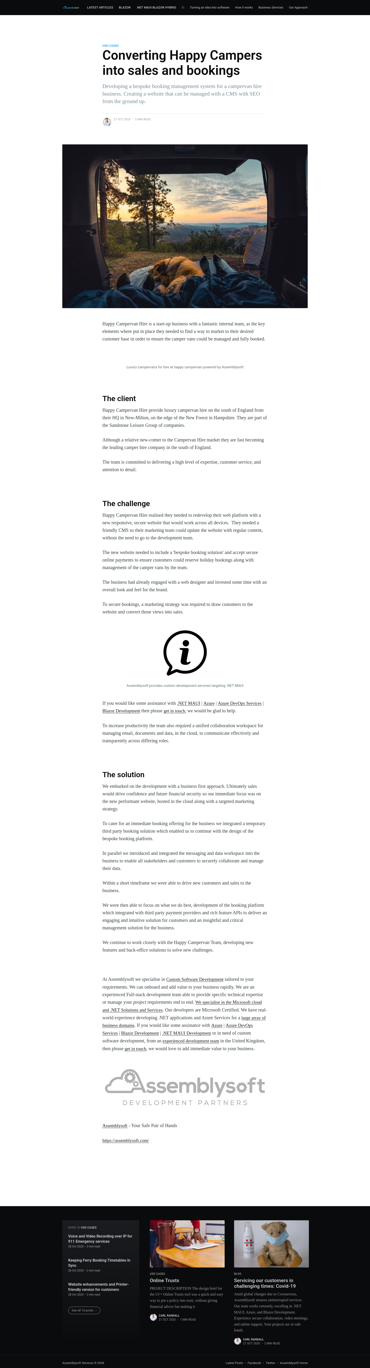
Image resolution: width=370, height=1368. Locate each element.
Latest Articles (100, 7)
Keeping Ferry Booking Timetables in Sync (99, 1262)
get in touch (176, 710)
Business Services (271, 7)
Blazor (125, 7)
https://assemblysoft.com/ (126, 1145)
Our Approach (298, 7)
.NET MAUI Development (206, 1031)
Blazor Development (122, 710)
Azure (210, 703)
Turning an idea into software (209, 7)
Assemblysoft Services (77, 1363)
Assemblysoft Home (294, 1363)
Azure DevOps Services (241, 703)
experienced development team (206, 1039)
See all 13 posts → (84, 1309)
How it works (244, 7)
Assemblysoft (115, 1131)
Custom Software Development (196, 978)
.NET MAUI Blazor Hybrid (156, 7)
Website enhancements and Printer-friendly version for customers (98, 1286)
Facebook (254, 1363)
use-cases (110, 45)
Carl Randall (169, 1315)
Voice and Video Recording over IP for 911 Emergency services (100, 1238)
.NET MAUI (189, 703)
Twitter (270, 1363)
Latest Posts (234, 1363)
